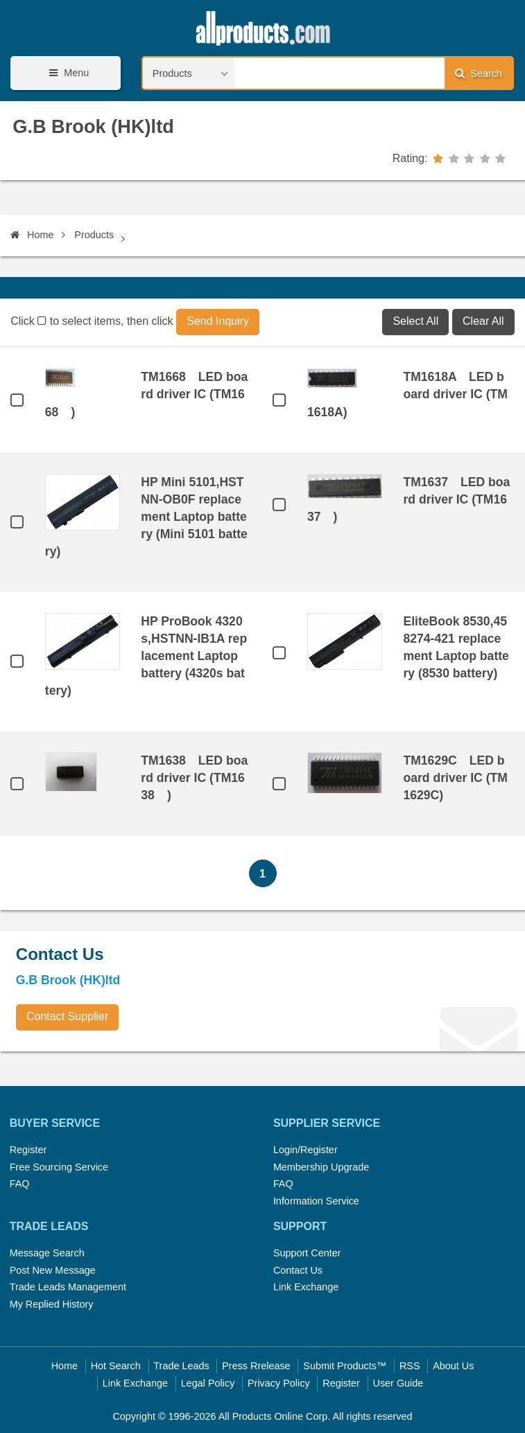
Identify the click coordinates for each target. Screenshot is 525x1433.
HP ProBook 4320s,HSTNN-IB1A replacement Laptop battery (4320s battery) (146, 655)
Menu (66, 73)
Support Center (307, 1252)
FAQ (20, 1183)
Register (28, 1149)
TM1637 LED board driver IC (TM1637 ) (408, 499)
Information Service (316, 1201)
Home (31, 234)
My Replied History (52, 1304)
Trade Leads (181, 1365)
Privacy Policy (279, 1383)
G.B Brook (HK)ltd (93, 126)
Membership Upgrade (321, 1167)
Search (478, 73)
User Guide (398, 1383)
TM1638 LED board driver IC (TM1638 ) (194, 778)
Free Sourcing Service (59, 1167)
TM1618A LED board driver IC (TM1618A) (407, 394)
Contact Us (297, 1270)
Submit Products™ (344, 1365)
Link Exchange (305, 1286)
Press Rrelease (256, 1365)
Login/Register (305, 1149)
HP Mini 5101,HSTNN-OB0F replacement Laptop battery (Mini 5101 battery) (146, 516)
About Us (453, 1365)
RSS (409, 1365)
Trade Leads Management (68, 1286)
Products (94, 234)
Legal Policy (208, 1383)
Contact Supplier (67, 1016)
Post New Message (53, 1270)
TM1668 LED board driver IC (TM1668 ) (146, 394)
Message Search (47, 1252)
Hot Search (116, 1365)
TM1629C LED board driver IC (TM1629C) (455, 778)
